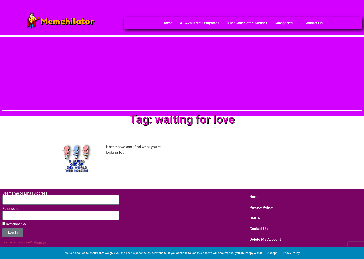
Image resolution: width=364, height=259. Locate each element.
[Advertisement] (182, 69)
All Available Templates (199, 23)
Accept (272, 253)
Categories (286, 23)
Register (40, 242)
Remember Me (14, 224)
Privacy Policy (261, 207)
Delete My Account (265, 239)
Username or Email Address (24, 193)
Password (10, 209)
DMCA (255, 218)
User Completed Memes (247, 23)
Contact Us (314, 23)
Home (167, 23)
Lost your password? (17, 242)
